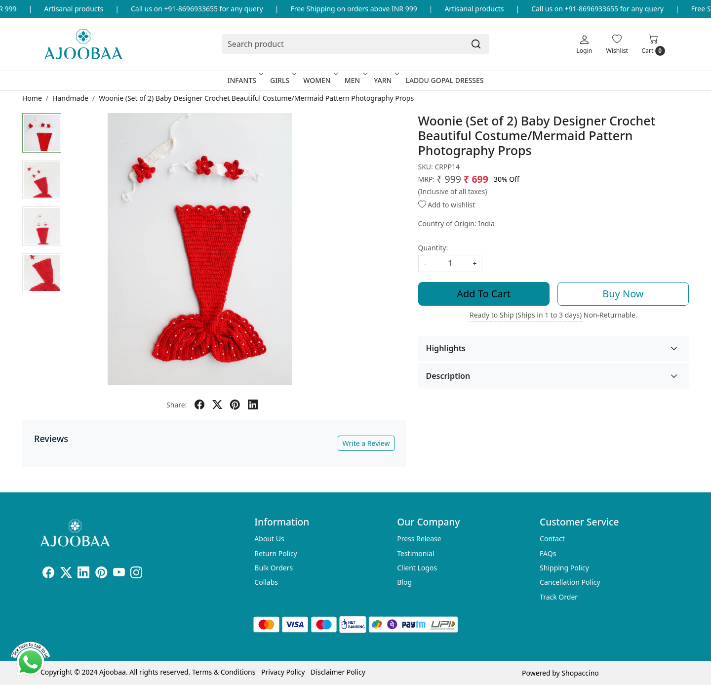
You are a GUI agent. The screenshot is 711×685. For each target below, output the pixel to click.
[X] (66, 574)
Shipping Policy (564, 567)
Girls (282, 80)
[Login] (584, 44)
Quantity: (433, 247)
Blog (404, 582)
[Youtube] (119, 574)
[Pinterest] (101, 574)
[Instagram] (136, 574)
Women (319, 80)
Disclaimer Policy (338, 672)
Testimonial (415, 553)
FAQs (548, 553)
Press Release (419, 538)
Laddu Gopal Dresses (444, 80)
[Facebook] (48, 574)
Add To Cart (484, 293)
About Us (269, 538)
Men (355, 80)
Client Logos (417, 567)
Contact (552, 538)
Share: (176, 404)
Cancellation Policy (570, 582)
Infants (244, 80)
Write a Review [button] (366, 443)
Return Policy (275, 553)
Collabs (266, 582)
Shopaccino (579, 673)
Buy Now (622, 293)
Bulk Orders (273, 567)
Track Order (559, 597)
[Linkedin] (83, 574)
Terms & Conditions (224, 672)
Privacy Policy (283, 672)
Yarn (385, 80)
